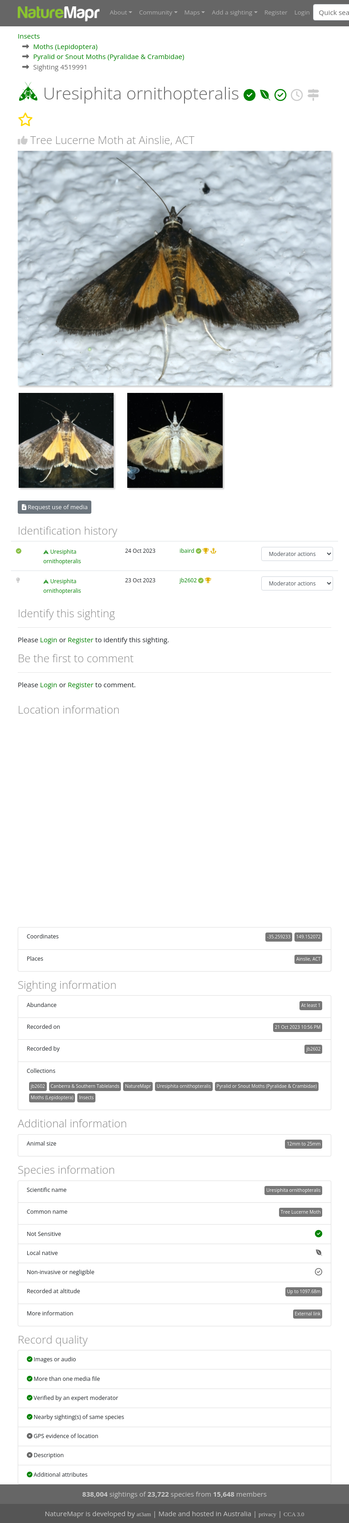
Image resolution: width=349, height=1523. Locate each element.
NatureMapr (138, 1086)
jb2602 (188, 580)
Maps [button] (192, 12)
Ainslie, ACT (308, 959)
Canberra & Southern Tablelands (84, 1086)
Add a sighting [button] (232, 12)
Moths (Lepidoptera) (65, 46)
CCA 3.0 (294, 1514)
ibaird (186, 551)
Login (302, 12)
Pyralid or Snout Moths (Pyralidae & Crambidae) (108, 56)
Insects (29, 35)
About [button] (118, 12)
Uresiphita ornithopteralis (184, 1086)
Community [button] (155, 12)
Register (276, 12)
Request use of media (55, 507)
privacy (267, 1514)
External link (307, 1313)
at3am (144, 1514)
